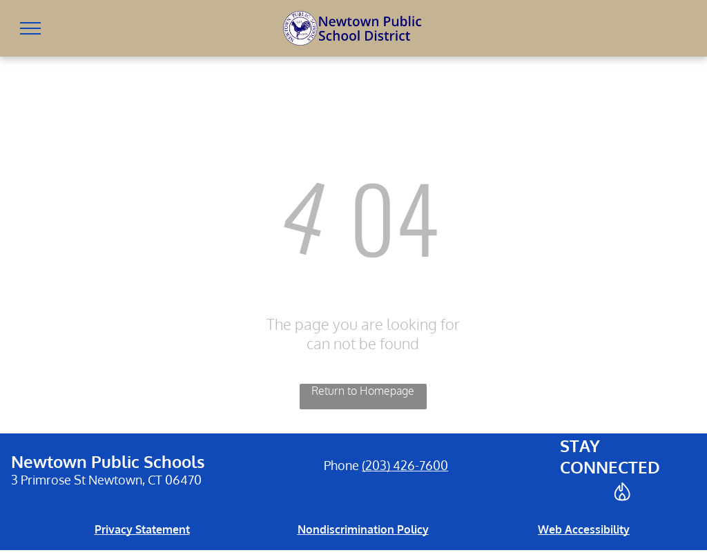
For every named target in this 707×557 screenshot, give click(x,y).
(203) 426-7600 (405, 465)
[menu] (30, 28)
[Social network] (623, 494)
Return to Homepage (362, 391)
